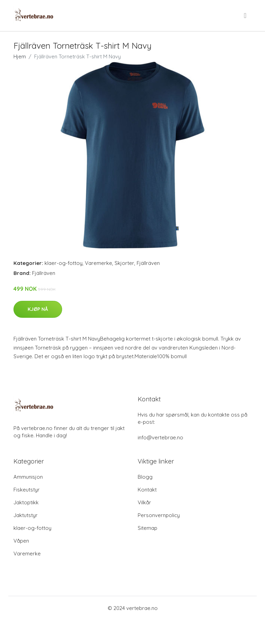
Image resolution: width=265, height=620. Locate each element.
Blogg (145, 477)
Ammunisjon (28, 477)
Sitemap (147, 528)
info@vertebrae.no (160, 437)
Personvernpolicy (159, 515)
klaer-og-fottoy (63, 263)
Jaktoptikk (26, 502)
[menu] (246, 15)
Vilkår (144, 502)
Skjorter (124, 263)
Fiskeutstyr (26, 489)
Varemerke (98, 263)
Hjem (19, 56)
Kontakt (147, 489)
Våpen (21, 540)
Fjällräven (148, 263)
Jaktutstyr (25, 515)
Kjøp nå (38, 309)
